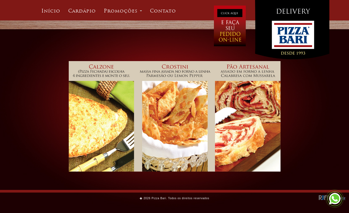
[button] (123, 11)
